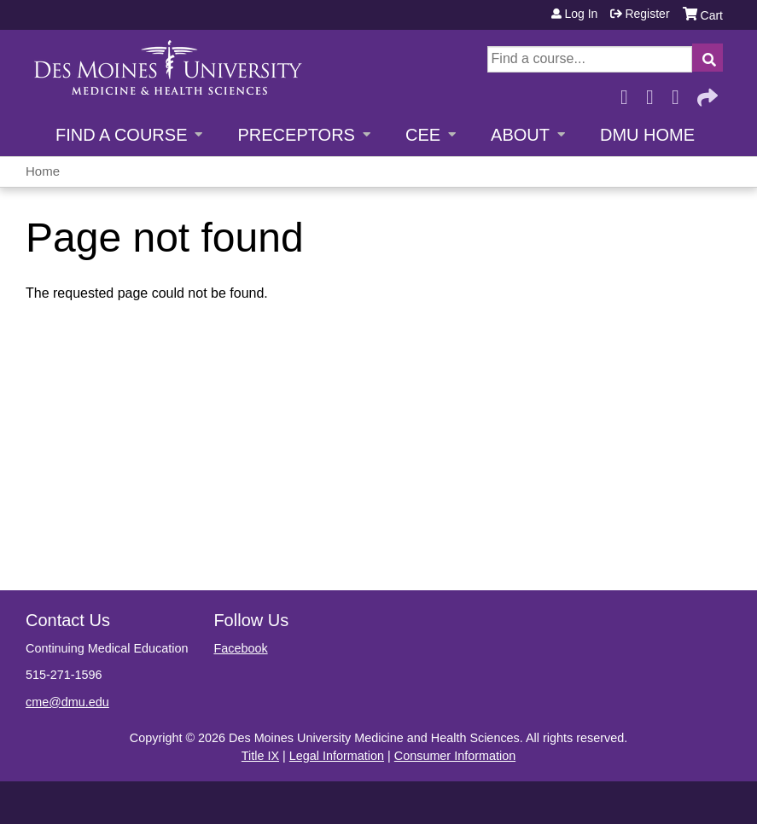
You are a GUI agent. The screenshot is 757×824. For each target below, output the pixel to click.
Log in (580, 14)
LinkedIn (680, 92)
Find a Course (121, 134)
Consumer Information (454, 756)
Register (647, 14)
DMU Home (647, 134)
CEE (422, 134)
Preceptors (295, 134)
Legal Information (336, 756)
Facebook (629, 92)
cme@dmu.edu (67, 702)
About (520, 134)
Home (43, 171)
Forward (705, 92)
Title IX (260, 756)
